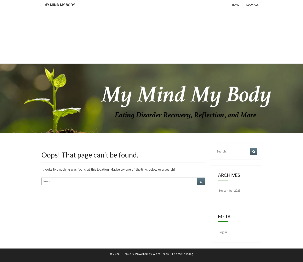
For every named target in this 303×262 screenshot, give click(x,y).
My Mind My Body (59, 4)
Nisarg (188, 254)
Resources (252, 4)
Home (235, 4)
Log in (223, 232)
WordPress (161, 254)
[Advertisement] (116, 27)
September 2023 (229, 190)
